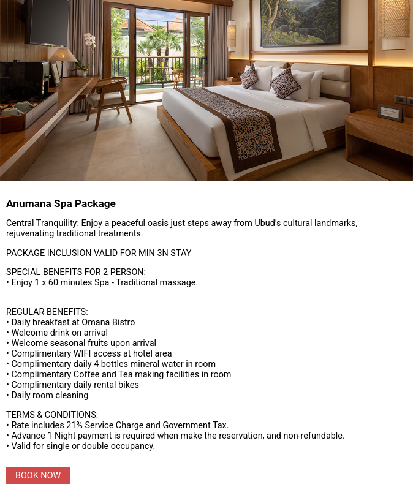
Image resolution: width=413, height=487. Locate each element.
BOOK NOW (38, 475)
